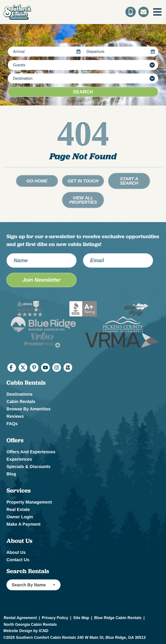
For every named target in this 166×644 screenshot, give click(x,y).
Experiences (19, 459)
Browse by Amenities (28, 409)
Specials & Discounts (28, 466)
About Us (16, 552)
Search (83, 91)
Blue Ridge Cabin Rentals (118, 618)
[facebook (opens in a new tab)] (11, 367)
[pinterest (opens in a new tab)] (34, 367)
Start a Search (129, 180)
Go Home (37, 181)
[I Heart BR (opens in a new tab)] (68, 367)
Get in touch (83, 181)
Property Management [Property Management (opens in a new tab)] (29, 502)
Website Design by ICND (25, 631)
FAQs (12, 423)
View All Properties (83, 200)
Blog (11, 474)
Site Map (81, 618)
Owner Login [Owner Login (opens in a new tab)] (19, 516)
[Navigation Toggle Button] (157, 12)
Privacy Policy (55, 618)
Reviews (15, 416)
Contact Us (17, 559)
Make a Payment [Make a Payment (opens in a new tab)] (23, 524)
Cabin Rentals (20, 401)
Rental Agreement (20, 618)
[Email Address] (118, 260)
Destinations (19, 394)
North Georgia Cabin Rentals (30, 624)
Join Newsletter (41, 280)
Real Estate (18, 509)
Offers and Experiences (30, 451)
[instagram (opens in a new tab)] (56, 367)
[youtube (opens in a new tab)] (45, 367)
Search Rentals (27, 571)
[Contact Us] (143, 12)
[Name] (41, 260)
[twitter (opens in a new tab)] (23, 367)
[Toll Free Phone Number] (130, 12)
